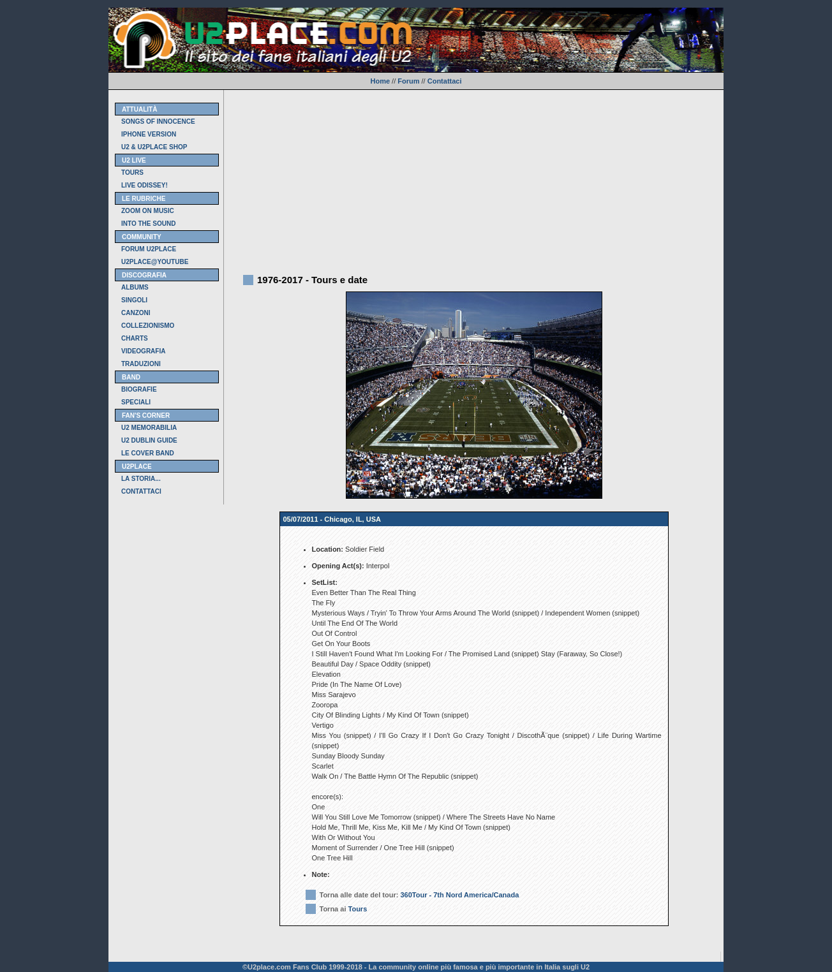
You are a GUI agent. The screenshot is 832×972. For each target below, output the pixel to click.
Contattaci (444, 81)
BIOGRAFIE (139, 389)
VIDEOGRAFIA (143, 351)
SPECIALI (136, 402)
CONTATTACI (141, 491)
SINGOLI (134, 300)
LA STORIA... (141, 478)
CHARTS (134, 338)
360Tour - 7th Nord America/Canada (459, 895)
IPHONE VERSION (148, 134)
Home (380, 81)
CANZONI (136, 312)
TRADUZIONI (141, 363)
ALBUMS (135, 287)
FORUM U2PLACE (148, 249)
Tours (358, 909)
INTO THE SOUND (148, 223)
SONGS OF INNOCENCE (158, 121)
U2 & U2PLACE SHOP (154, 147)
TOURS (132, 172)
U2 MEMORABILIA (149, 427)
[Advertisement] (474, 179)
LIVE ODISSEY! (144, 185)
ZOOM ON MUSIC (147, 210)
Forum (408, 81)
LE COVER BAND (147, 453)
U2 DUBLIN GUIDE (149, 440)
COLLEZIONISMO (147, 325)
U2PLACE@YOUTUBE (154, 261)
